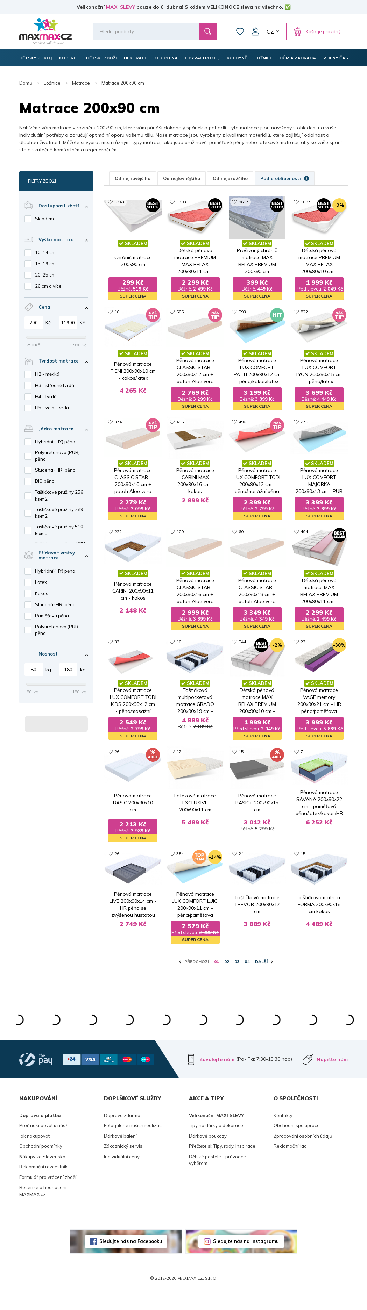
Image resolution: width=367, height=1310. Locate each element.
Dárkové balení (120, 1155)
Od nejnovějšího (132, 178)
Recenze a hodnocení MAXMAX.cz (42, 1210)
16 (116, 312)
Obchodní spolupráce (297, 1145)
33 (116, 643)
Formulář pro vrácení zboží (47, 1197)
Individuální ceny (122, 1176)
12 (178, 754)
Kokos (41, 593)
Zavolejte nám (216, 1079)
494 (304, 533)
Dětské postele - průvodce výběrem (217, 1179)
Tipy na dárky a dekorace (216, 1145)
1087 (305, 202)
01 (216, 981)
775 (304, 422)
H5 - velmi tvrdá (52, 407)
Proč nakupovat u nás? (43, 1145)
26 (116, 754)
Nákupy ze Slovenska (42, 1176)
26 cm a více (48, 286)
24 (241, 864)
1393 (181, 202)
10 (178, 643)
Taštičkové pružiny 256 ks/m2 (59, 495)
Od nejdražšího (230, 178)
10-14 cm (45, 252)
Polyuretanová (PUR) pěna (57, 456)
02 (226, 981)
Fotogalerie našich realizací (133, 1145)
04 (247, 981)
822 (304, 312)
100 (180, 533)
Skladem (44, 218)
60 (241, 533)
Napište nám (332, 1079)
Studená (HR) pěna (55, 470)
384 (180, 864)
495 (180, 422)
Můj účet (255, 31)
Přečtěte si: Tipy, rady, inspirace (222, 1166)
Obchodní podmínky (40, 1166)
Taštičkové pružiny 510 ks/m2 (59, 530)
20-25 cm (45, 275)
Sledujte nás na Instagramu (246, 1261)
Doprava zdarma (122, 1135)
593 (242, 312)
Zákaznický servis (123, 1166)
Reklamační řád (290, 1166)
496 (242, 422)
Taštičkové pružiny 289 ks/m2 (59, 513)
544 (242, 643)
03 (236, 981)
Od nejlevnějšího (181, 178)
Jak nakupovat (34, 1155)
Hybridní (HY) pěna (55, 441)
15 (241, 754)
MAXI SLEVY (120, 7)
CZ (270, 31)
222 (118, 533)
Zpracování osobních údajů (303, 1155)
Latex (41, 582)
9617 (243, 202)
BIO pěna (45, 481)
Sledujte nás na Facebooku (130, 1261)
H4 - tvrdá (46, 396)
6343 (119, 202)
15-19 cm (45, 263)
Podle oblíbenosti (284, 178)
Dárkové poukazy (208, 1155)
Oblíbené (240, 31)
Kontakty (283, 1135)
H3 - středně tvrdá (54, 385)
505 (180, 312)
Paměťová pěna (52, 615)
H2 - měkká (47, 374)
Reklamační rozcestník (43, 1186)
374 (118, 422)
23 (303, 643)
